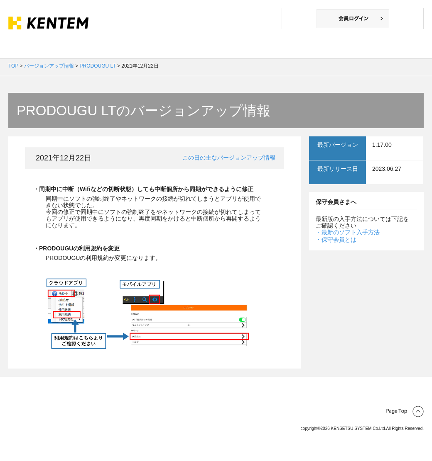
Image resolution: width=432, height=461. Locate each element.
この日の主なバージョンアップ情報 (228, 157)
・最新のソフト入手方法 (348, 232)
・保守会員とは (336, 239)
